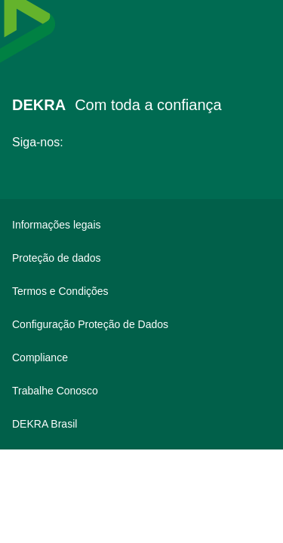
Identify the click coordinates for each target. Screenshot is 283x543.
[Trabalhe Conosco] (141, 390)
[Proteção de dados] (141, 257)
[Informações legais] (141, 224)
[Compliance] (141, 357)
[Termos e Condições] (141, 291)
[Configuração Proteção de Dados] (141, 324)
